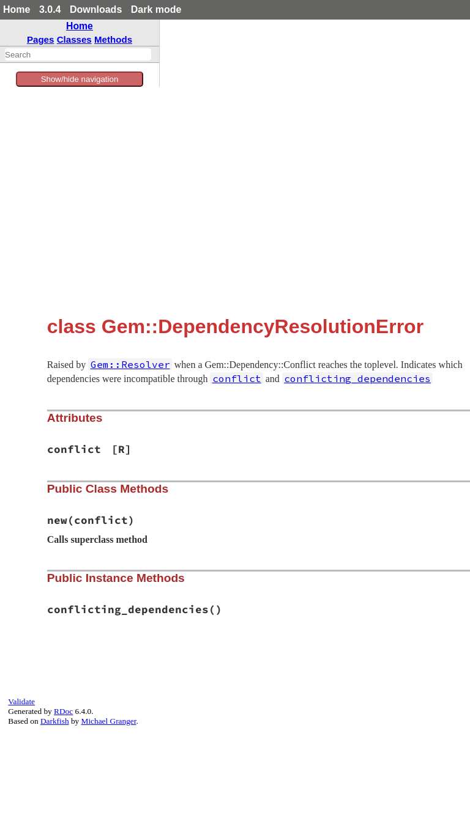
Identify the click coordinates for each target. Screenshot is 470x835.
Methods (113, 39)
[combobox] (78, 54)
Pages (40, 39)
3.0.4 (50, 9)
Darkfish (54, 721)
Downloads (96, 9)
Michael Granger (108, 721)
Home (16, 9)
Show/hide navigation (80, 79)
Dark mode (156, 9)
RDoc (63, 711)
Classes (74, 39)
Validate (21, 701)
